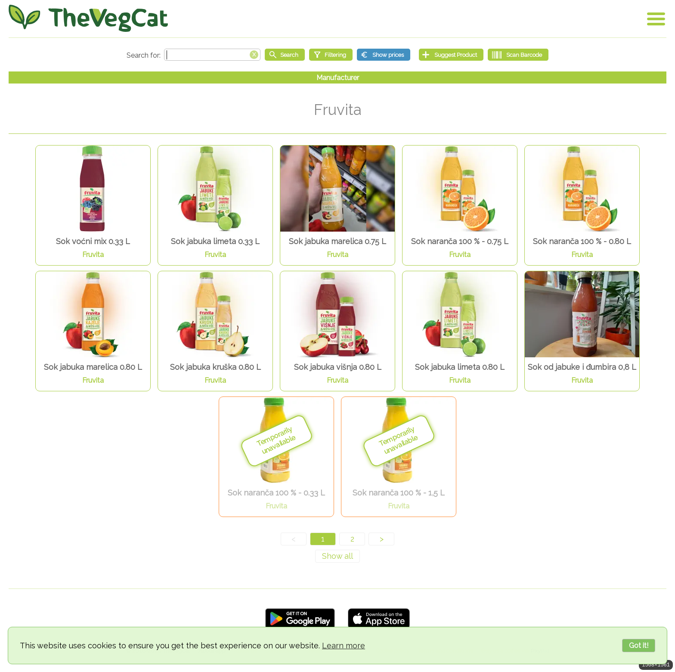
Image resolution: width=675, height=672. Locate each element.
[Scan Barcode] (518, 55)
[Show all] (337, 556)
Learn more (343, 645)
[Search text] (212, 55)
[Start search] (285, 55)
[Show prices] (383, 55)
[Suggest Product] (451, 55)
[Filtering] (331, 55)
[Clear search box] (254, 54)
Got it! (638, 645)
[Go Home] (88, 18)
